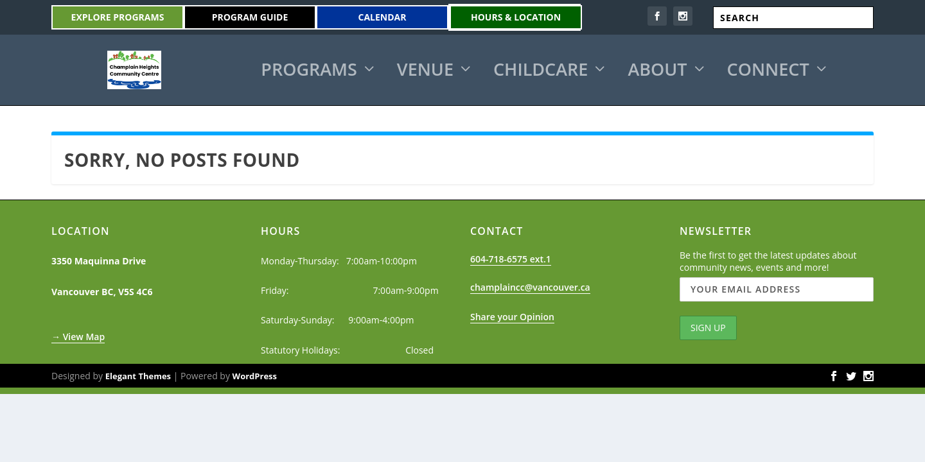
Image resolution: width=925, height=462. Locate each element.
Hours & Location (516, 17)
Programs (309, 70)
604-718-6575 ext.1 (510, 257)
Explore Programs (117, 17)
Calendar (382, 17)
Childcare (540, 70)
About (657, 70)
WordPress (255, 374)
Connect (768, 70)
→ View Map (78, 335)
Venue (425, 70)
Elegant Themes (138, 374)
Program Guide (250, 17)
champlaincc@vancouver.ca (530, 285)
